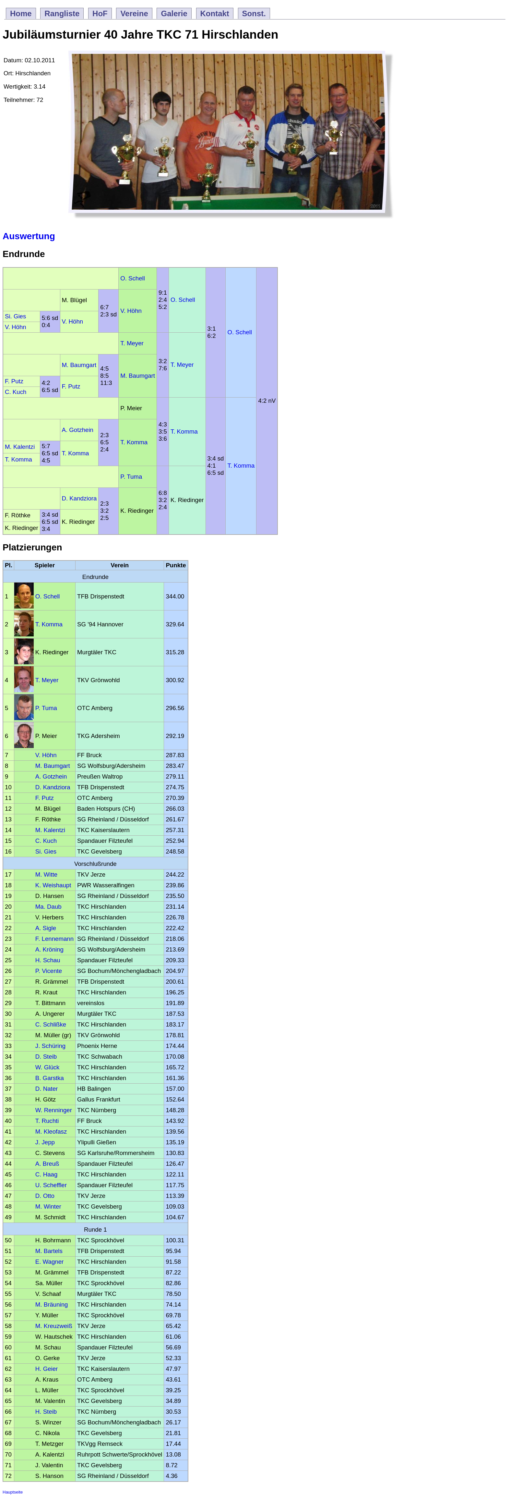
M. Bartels (49, 1251)
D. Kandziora (79, 498)
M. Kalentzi (20, 446)
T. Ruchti (47, 1120)
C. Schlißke (50, 1024)
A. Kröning (49, 949)
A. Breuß (47, 1163)
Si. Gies (15, 316)
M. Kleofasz (51, 1131)
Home (21, 13)
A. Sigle (45, 928)
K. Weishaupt (53, 885)
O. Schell (132, 278)
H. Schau (47, 960)
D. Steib (46, 1056)
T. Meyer (132, 343)
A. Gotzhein (77, 429)
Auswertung (29, 236)
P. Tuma (131, 476)
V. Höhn (131, 310)
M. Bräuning (51, 1304)
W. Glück (47, 1067)
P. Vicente (48, 970)
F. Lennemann (54, 938)
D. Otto (44, 1195)
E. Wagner (49, 1261)
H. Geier (46, 1368)
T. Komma (184, 431)
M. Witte (46, 874)
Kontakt (214, 13)
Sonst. (254, 13)
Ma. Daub (48, 906)
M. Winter (48, 1206)
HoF (100, 13)
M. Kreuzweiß (53, 1326)
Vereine (134, 13)
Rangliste (61, 13)
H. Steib (46, 1411)
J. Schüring (50, 1045)
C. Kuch (15, 391)
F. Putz (14, 381)
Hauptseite (13, 1492)
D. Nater (46, 1088)
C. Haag (46, 1174)
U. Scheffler (51, 1185)
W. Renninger (53, 1110)
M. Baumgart (79, 365)
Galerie (174, 13)
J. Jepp (45, 1142)
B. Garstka (49, 1078)
